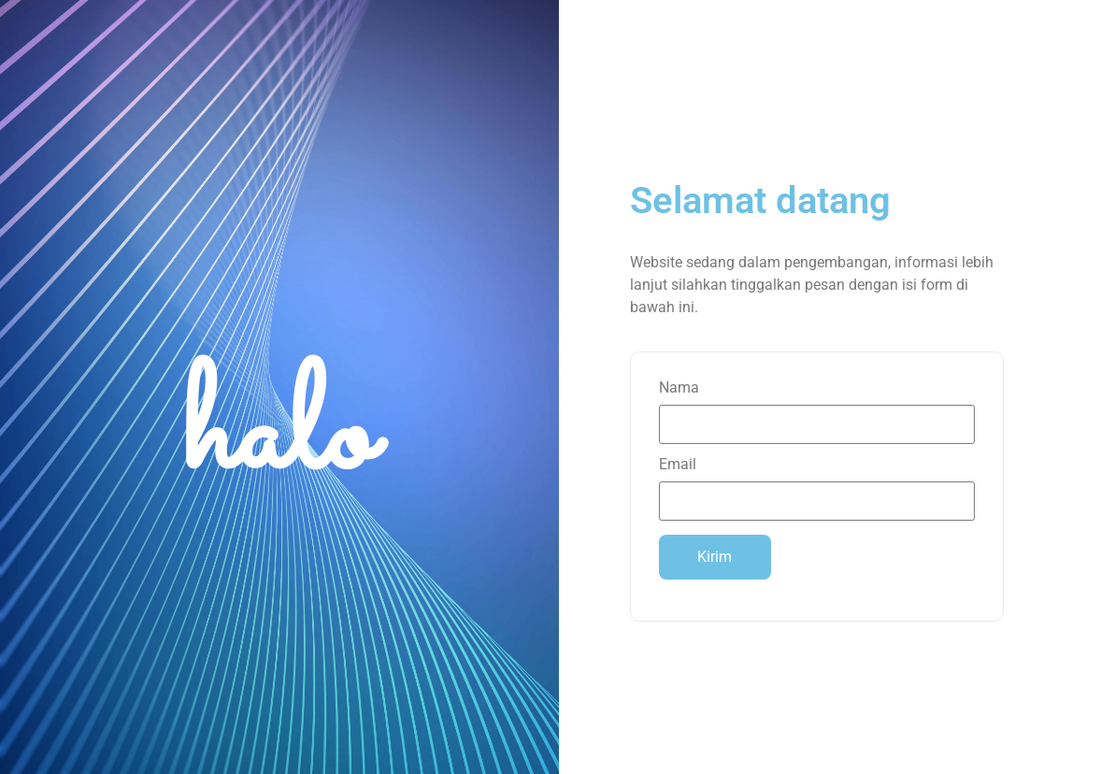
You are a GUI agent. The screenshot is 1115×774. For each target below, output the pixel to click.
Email (817, 483)
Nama (817, 406)
